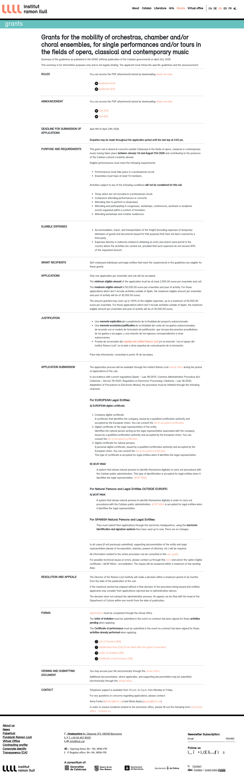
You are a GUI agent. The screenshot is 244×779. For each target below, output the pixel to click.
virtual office (176, 367)
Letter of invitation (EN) (109, 652)
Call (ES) (101, 116)
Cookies (195, 769)
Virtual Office (11, 741)
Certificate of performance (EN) (114, 658)
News (6, 729)
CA (210, 8)
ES (225, 8)
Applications (96, 612)
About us (9, 725)
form (168, 559)
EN (220, 8)
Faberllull (9, 733)
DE (215, 8)
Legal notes (211, 769)
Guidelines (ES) (105, 88)
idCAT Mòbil (140, 477)
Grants (14, 23)
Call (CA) (101, 110)
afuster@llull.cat (113, 701)
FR (230, 8)
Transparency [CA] (15, 752)
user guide (172, 554)
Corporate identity (14, 748)
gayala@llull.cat (152, 701)
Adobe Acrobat (164, 74)
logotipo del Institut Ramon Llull (141, 341)
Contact (197, 766)
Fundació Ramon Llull (17, 737)
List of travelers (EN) (108, 641)
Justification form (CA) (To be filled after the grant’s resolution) (130, 647)
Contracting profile (15, 745)
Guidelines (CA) (105, 83)
